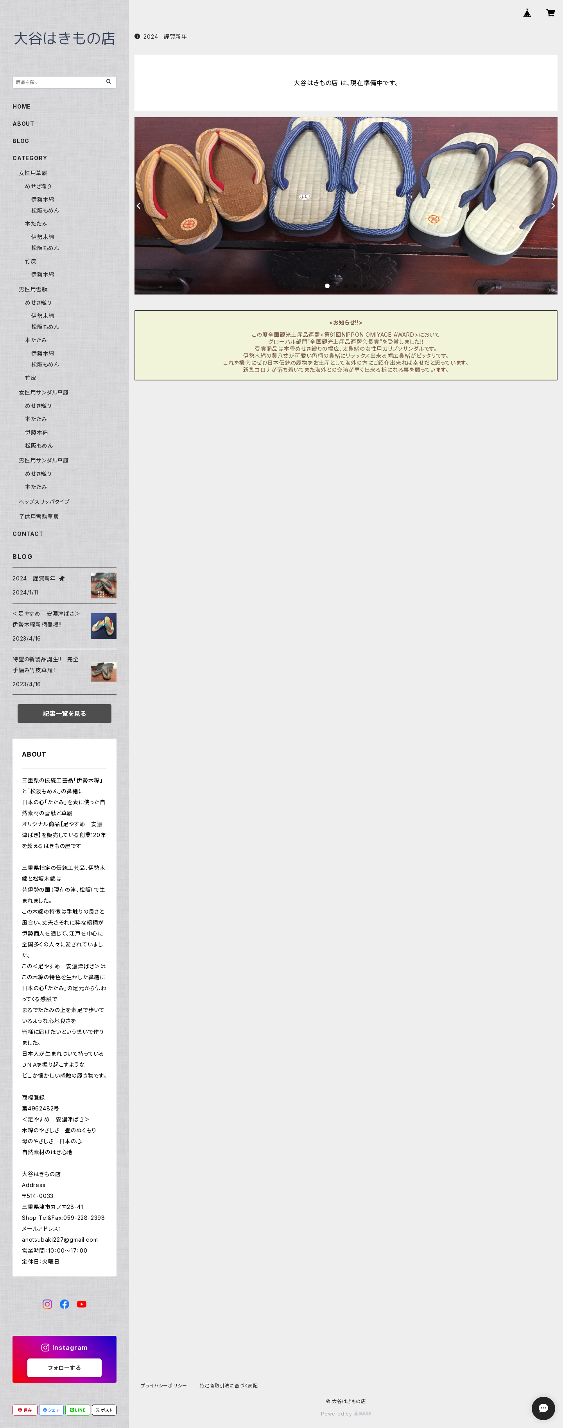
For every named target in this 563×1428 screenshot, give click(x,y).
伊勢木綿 (42, 199)
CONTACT (28, 533)
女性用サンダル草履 (44, 392)
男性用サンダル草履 (44, 460)
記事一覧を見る (64, 714)
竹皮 (31, 261)
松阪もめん (45, 210)
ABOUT (23, 123)
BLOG (21, 140)
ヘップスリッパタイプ (44, 501)
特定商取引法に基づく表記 (228, 1386)
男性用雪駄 (33, 289)
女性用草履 (33, 173)
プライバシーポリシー (164, 1386)
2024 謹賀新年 (160, 36)
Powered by (346, 1414)
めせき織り (38, 186)
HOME (22, 106)
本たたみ (36, 223)
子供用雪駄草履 (39, 516)
